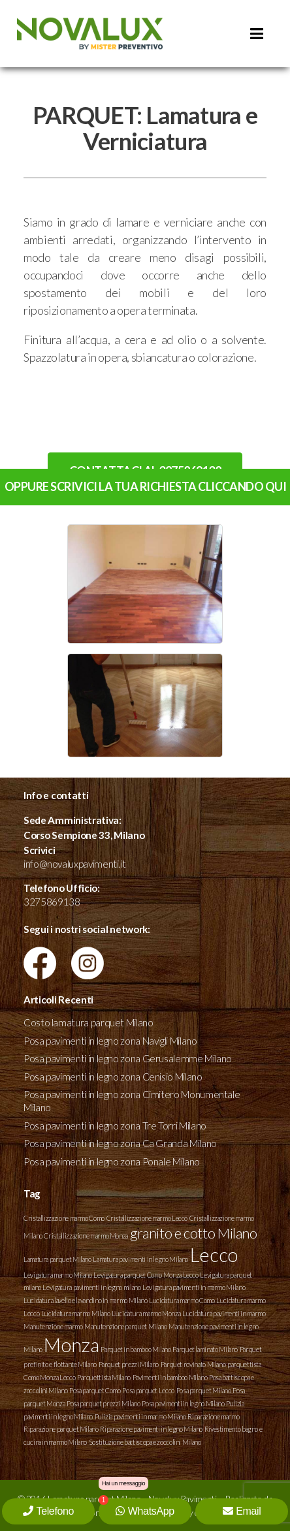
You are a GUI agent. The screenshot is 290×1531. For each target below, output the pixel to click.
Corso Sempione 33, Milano (84, 835)
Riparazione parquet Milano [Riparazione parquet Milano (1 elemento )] (61, 1429)
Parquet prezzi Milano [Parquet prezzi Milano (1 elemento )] (129, 1364)
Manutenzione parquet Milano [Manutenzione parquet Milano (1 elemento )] (125, 1326)
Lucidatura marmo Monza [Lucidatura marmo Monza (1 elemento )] (146, 1313)
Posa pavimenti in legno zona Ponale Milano (112, 1161)
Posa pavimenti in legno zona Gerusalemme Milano (128, 1058)
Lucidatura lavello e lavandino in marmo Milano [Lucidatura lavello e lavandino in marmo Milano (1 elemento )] (85, 1300)
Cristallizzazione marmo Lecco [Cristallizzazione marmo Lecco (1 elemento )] (147, 1218)
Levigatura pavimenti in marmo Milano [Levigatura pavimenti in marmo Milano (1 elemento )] (193, 1287)
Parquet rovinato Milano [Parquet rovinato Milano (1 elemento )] (193, 1364)
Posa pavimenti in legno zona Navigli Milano (110, 1041)
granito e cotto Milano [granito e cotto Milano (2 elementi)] (193, 1233)
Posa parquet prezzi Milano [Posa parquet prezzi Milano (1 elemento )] (103, 1403)
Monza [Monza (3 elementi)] (71, 1344)
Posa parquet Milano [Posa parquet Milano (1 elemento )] (203, 1390)
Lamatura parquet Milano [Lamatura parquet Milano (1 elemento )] (57, 1259)
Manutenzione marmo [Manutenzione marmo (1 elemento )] (53, 1326)
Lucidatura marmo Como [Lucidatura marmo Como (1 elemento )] (181, 1300)
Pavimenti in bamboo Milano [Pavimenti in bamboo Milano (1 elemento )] (170, 1377)
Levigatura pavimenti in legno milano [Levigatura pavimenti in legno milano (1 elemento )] (91, 1287)
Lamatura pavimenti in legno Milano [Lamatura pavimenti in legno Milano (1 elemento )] (140, 1259)
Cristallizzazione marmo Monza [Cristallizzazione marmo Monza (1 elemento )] (86, 1235)
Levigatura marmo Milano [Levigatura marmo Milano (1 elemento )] (58, 1275)
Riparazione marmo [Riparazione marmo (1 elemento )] (213, 1416)
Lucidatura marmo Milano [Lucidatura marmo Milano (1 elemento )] (75, 1313)
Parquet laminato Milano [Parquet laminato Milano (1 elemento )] (205, 1349)
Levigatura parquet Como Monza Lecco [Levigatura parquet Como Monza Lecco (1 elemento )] (145, 1275)
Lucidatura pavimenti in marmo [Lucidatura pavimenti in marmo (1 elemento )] (224, 1313)
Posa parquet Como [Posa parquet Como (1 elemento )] (95, 1390)
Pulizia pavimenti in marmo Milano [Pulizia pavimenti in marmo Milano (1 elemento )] (140, 1416)
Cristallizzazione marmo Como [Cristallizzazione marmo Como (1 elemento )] (64, 1218)
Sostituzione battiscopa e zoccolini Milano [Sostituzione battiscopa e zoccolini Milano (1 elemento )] (145, 1442)
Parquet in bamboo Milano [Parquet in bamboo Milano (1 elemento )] (135, 1349)
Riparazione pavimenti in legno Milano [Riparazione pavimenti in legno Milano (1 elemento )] (151, 1429)
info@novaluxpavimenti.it (74, 864)
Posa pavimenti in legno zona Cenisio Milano (113, 1076)
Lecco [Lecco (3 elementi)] (214, 1254)
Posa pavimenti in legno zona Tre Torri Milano (115, 1125)
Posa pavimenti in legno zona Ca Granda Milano (120, 1143)
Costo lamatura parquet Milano (88, 1022)
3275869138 (52, 902)
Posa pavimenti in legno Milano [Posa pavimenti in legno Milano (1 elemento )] (183, 1403)
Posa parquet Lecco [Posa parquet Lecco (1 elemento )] (148, 1390)
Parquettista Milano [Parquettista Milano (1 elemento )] (104, 1377)
